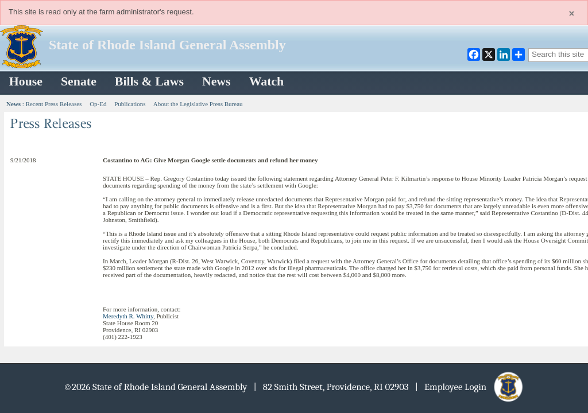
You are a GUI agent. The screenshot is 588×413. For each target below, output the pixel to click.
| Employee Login (470, 386)
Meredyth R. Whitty (128, 316)
